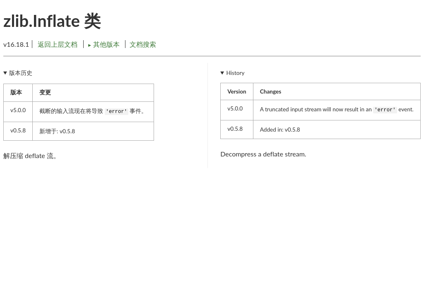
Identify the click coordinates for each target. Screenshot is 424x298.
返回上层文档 (57, 44)
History (235, 73)
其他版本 (104, 44)
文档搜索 (143, 44)
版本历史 (20, 73)
